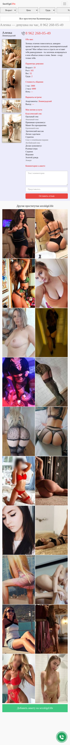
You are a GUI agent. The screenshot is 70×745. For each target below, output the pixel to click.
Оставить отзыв (46, 196)
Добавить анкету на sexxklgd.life (35, 708)
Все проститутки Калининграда (35, 18)
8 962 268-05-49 (38, 33)
